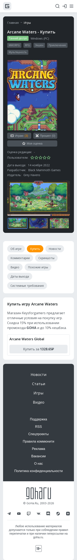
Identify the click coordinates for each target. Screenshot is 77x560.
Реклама (38, 449)
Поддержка (38, 419)
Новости (38, 374)
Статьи (38, 383)
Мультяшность (18, 52)
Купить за (38, 349)
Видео (38, 402)
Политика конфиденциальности (38, 471)
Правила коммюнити (38, 441)
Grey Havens (31, 175)
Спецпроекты (38, 434)
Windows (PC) (40, 38)
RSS (38, 426)
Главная (13, 23)
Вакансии (38, 456)
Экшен (39, 45)
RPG (27, 45)
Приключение (57, 45)
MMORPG (14, 45)
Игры (27, 23)
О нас (38, 463)
